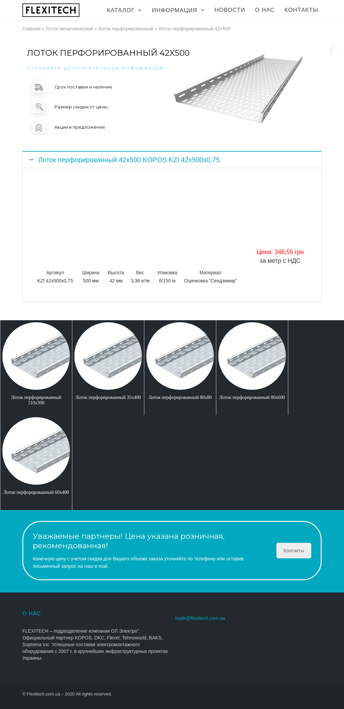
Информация (174, 10)
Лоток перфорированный (125, 28)
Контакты (301, 10)
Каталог (120, 10)
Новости (230, 10)
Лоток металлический (69, 28)
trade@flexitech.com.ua (200, 618)
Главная (31, 28)
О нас (265, 10)
